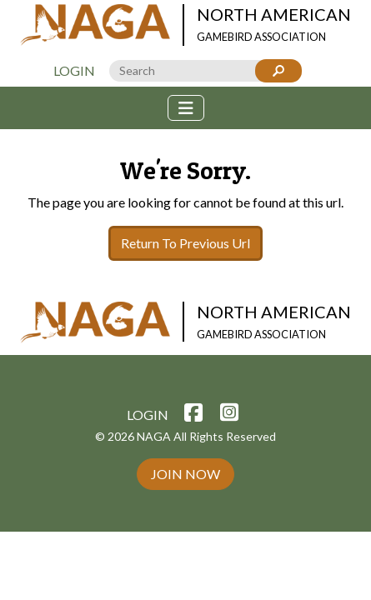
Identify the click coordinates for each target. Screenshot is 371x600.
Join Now (185, 474)
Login (74, 70)
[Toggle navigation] (186, 108)
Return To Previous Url (185, 243)
